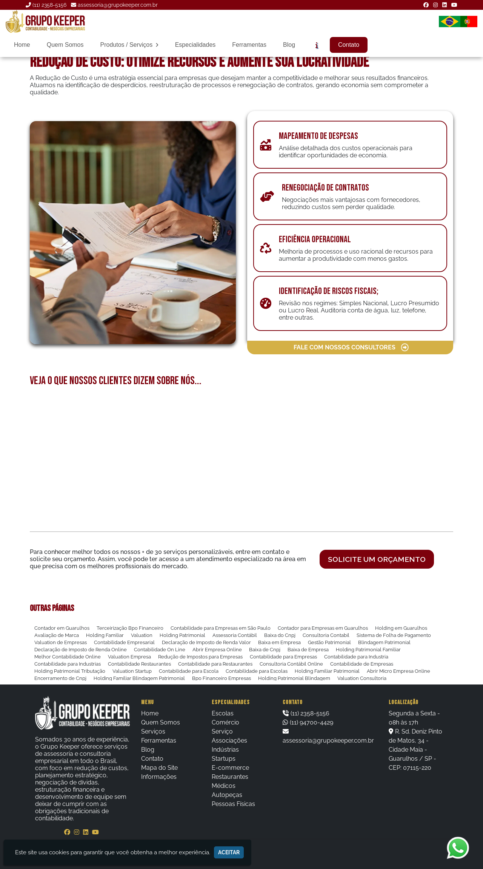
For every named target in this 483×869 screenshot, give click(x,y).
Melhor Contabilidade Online (67, 657)
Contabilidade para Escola (188, 671)
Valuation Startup (132, 671)
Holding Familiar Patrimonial (327, 671)
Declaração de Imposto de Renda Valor (206, 642)
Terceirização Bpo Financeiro (130, 628)
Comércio (225, 722)
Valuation (141, 635)
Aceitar (229, 852)
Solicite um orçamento (377, 559)
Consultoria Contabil (326, 635)
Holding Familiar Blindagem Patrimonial (139, 678)
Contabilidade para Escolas (257, 671)
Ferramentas (249, 45)
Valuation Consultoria (361, 678)
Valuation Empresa (129, 657)
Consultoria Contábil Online (291, 664)
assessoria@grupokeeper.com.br (118, 5)
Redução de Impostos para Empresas (200, 657)
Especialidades (195, 45)
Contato (348, 45)
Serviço (222, 731)
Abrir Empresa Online (217, 649)
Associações (229, 740)
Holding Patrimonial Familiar (368, 649)
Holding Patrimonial (182, 635)
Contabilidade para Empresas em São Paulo (221, 628)
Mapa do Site (159, 767)
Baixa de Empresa (308, 649)
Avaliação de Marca (56, 635)
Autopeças (227, 794)
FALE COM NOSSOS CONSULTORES (351, 347)
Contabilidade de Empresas (361, 664)
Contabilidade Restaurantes (139, 664)
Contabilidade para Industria (356, 657)
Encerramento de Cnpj (60, 678)
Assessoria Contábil (234, 635)
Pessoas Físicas (233, 803)
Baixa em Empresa (279, 642)
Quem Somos (65, 45)
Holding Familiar (105, 635)
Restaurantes (230, 776)
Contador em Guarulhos (61, 628)
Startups (223, 758)
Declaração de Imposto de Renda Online (80, 649)
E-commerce (230, 767)
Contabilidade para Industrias (67, 664)
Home (22, 45)
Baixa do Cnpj (279, 635)
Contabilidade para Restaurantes (215, 664)
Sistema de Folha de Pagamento (394, 635)
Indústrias (225, 749)
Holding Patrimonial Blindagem (294, 678)
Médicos (223, 785)
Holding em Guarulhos (401, 628)
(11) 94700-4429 (311, 722)
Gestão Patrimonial (329, 642)
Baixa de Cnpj (264, 649)
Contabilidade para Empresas (283, 657)
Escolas (223, 713)
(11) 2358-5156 (49, 5)
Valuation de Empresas (60, 642)
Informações (159, 776)
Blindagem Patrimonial (384, 642)
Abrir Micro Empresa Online (398, 671)
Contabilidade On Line (159, 649)
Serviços (153, 731)
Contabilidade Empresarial (124, 642)
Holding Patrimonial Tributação (69, 671)
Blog (289, 45)
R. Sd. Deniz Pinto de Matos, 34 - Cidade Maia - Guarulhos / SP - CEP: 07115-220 (415, 749)
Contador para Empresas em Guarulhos (323, 628)
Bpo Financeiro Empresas (221, 678)
